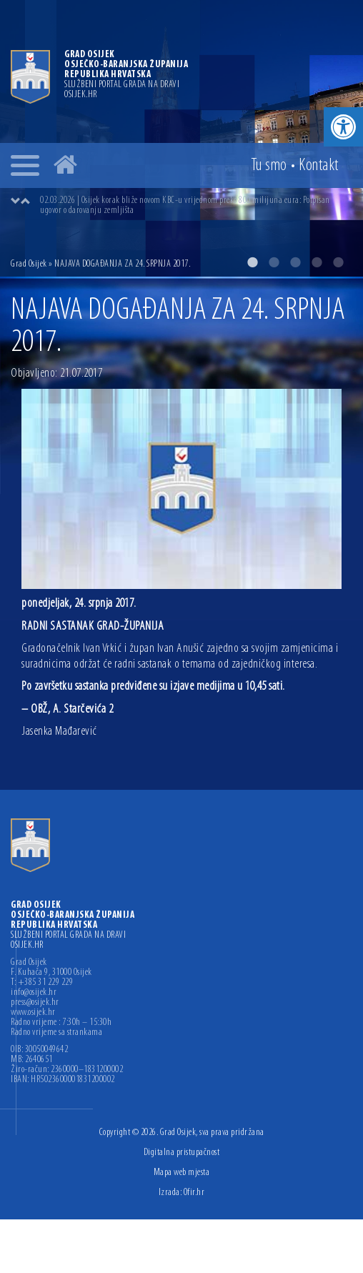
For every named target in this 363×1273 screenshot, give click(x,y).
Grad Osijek (29, 264)
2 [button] (274, 262)
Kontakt (319, 165)
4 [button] (316, 262)
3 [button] (295, 262)
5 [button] (338, 262)
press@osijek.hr (35, 1003)
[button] (343, 127)
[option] (181, 138)
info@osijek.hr (33, 993)
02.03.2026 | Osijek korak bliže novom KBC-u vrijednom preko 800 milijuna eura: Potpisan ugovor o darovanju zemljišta (185, 205)
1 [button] (252, 262)
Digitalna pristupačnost (182, 1152)
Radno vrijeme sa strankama (56, 1033)
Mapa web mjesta (182, 1172)
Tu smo (269, 165)
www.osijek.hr (33, 1013)
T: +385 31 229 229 (42, 983)
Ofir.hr (194, 1192)
